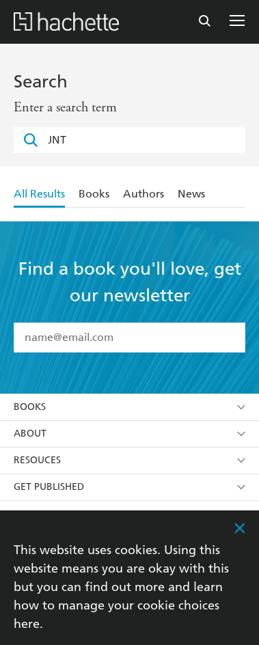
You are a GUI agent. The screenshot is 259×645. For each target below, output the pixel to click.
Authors (143, 193)
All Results (39, 193)
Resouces (129, 460)
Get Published (129, 487)
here (27, 623)
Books (94, 193)
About (129, 433)
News (191, 193)
